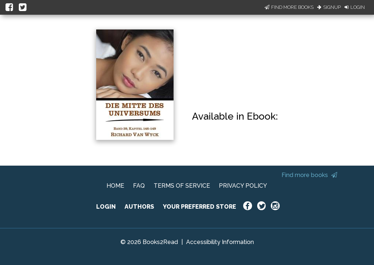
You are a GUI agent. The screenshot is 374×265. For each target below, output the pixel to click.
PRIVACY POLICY (243, 185)
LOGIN (106, 206)
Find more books (309, 175)
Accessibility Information (220, 242)
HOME (115, 185)
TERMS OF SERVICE (182, 185)
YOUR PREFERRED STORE (199, 206)
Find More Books (289, 7)
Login (355, 7)
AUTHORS (139, 206)
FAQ (139, 185)
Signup (329, 7)
